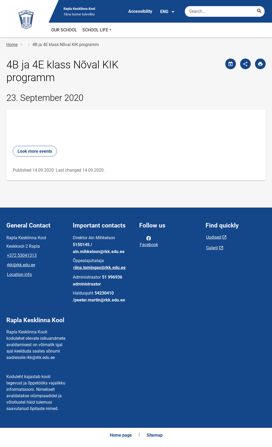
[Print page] (260, 64)
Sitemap (155, 435)
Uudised (213, 237)
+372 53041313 (22, 255)
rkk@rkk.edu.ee (21, 264)
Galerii (212, 247)
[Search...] (259, 11)
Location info (19, 274)
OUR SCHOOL (64, 29)
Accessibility (140, 11)
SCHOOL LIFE (97, 29)
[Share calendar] (230, 64)
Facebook (149, 241)
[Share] (245, 64)
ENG (167, 12)
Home (12, 44)
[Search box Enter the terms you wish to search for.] (225, 11)
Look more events (35, 151)
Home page (121, 435)
